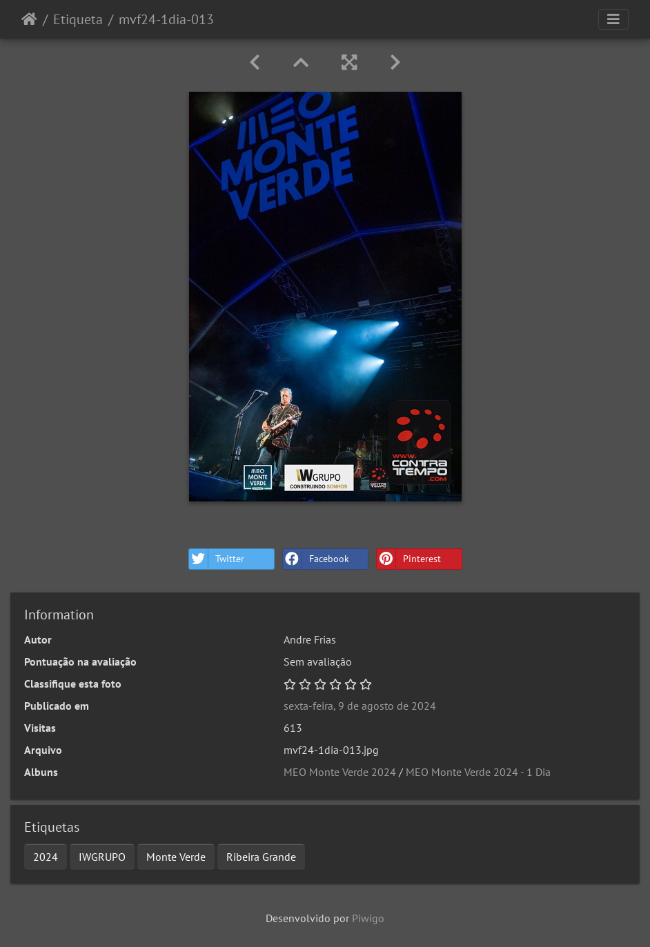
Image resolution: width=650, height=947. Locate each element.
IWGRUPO (102, 857)
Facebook (316, 559)
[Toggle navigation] (613, 19)
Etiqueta (78, 19)
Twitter (216, 559)
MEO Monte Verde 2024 (340, 772)
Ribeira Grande (261, 857)
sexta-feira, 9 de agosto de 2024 (360, 705)
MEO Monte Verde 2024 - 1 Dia (478, 772)
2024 (45, 857)
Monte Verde (176, 857)
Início (29, 19)
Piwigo (368, 918)
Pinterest (409, 559)
